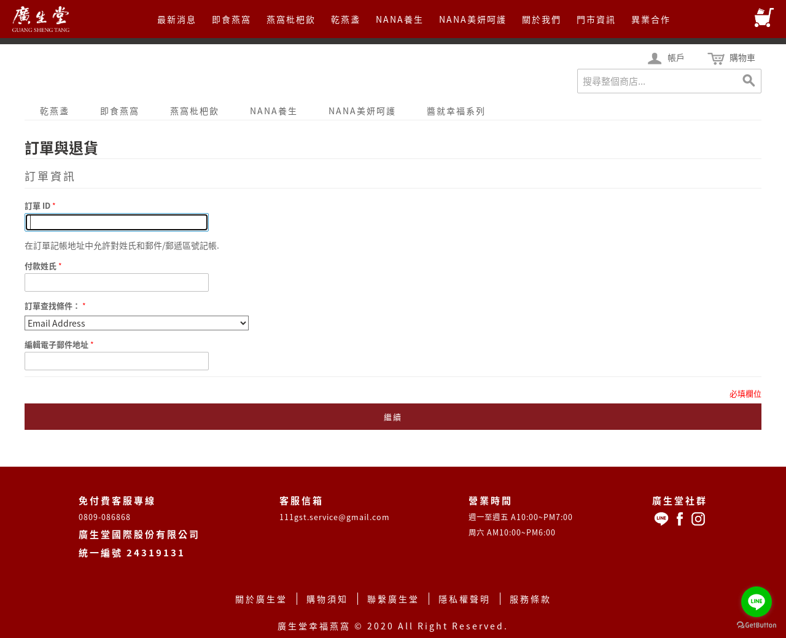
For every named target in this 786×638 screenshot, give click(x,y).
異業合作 (651, 19)
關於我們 (541, 19)
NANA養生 (400, 19)
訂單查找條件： (52, 305)
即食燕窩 (231, 19)
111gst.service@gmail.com (334, 517)
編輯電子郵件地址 (57, 344)
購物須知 (327, 599)
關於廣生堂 (261, 599)
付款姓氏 (41, 265)
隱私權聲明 (464, 599)
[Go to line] (756, 601)
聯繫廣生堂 (393, 599)
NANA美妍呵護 (473, 19)
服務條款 (530, 599)
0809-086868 (105, 517)
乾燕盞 (345, 19)
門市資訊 (596, 19)
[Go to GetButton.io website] (756, 625)
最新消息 (176, 19)
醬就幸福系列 (456, 110)
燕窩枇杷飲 (291, 19)
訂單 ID (38, 205)
